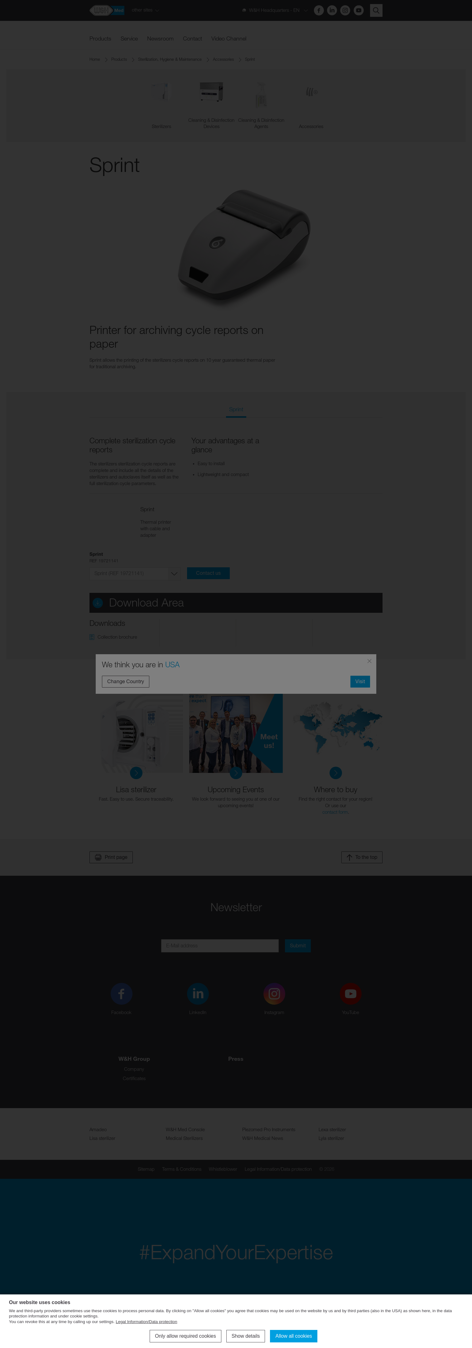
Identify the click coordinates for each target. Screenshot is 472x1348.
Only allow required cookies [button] (185, 1336)
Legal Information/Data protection (146, 1321)
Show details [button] (246, 1336)
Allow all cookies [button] (293, 1336)
